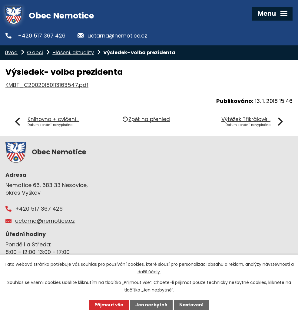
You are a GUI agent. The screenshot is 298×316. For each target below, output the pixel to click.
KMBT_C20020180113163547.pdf (46, 85)
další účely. (149, 272)
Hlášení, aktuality (73, 52)
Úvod (11, 52)
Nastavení (191, 305)
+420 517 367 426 (41, 35)
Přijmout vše (108, 305)
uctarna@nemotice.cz (117, 35)
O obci (35, 52)
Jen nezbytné (151, 305)
